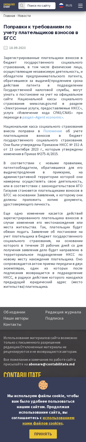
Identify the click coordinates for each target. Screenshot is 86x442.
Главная (9, 15)
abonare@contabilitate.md (52, 364)
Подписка (54, 318)
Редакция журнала (63, 312)
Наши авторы (15, 318)
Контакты (12, 324)
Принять (43, 434)
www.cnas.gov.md (43, 103)
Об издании (14, 312)
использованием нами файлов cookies (48, 420)
